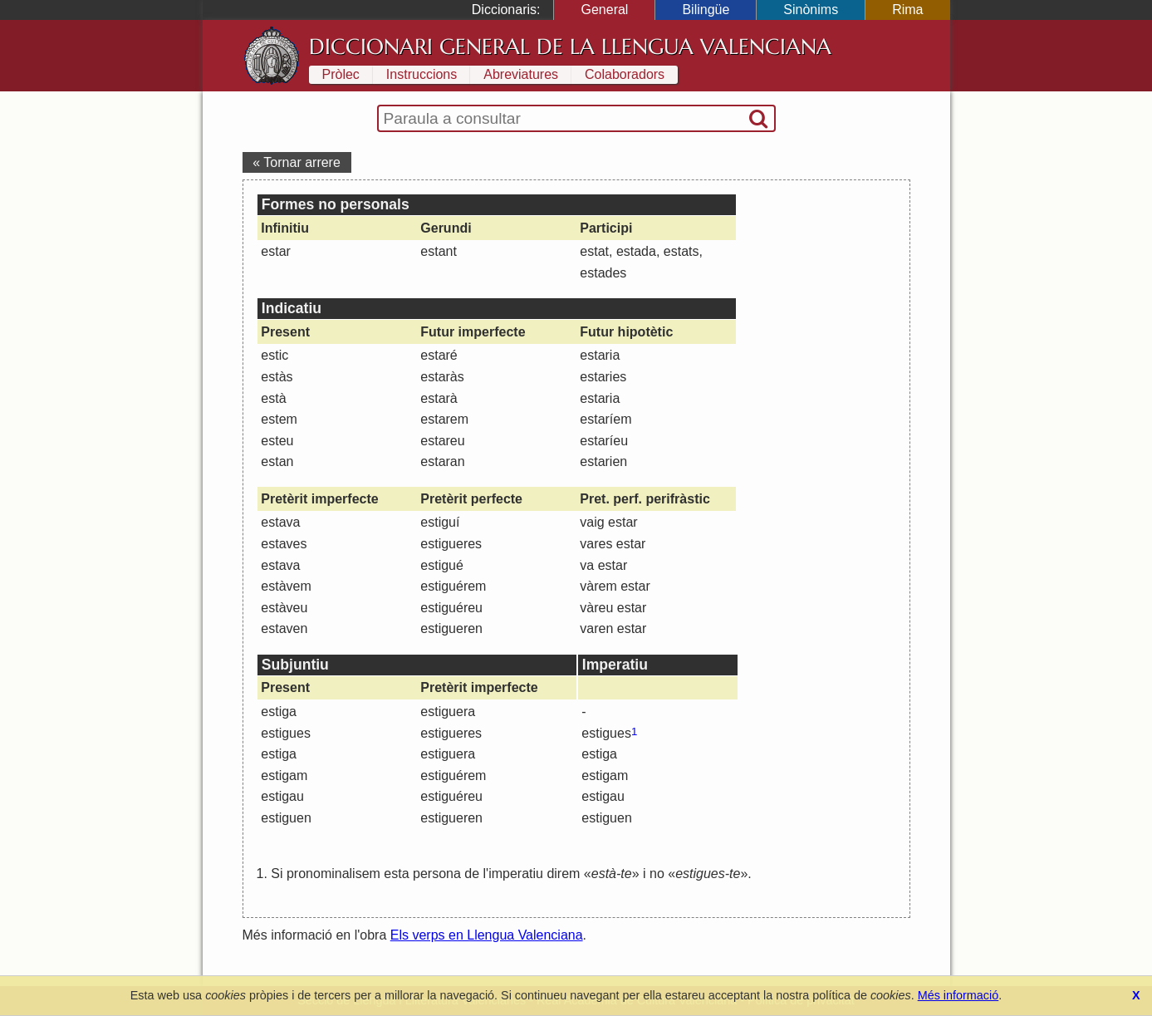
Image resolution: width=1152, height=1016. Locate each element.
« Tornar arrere (296, 162)
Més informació (958, 995)
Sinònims (810, 9)
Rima (907, 9)
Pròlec (341, 74)
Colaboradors (624, 74)
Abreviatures (520, 74)
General (604, 9)
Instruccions (421, 74)
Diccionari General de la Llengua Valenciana (570, 46)
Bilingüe (705, 9)
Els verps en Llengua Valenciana (486, 935)
